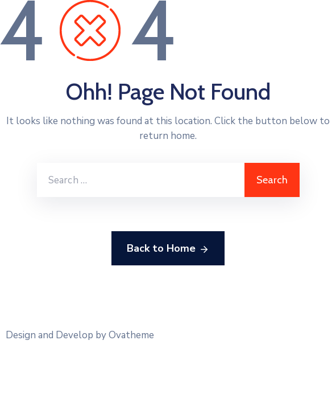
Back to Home (168, 248)
